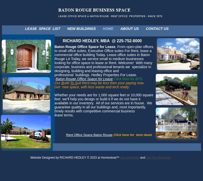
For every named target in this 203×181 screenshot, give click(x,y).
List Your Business (158, 157)
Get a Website (129, 157)
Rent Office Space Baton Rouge (89, 135)
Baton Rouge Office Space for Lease (84, 79)
